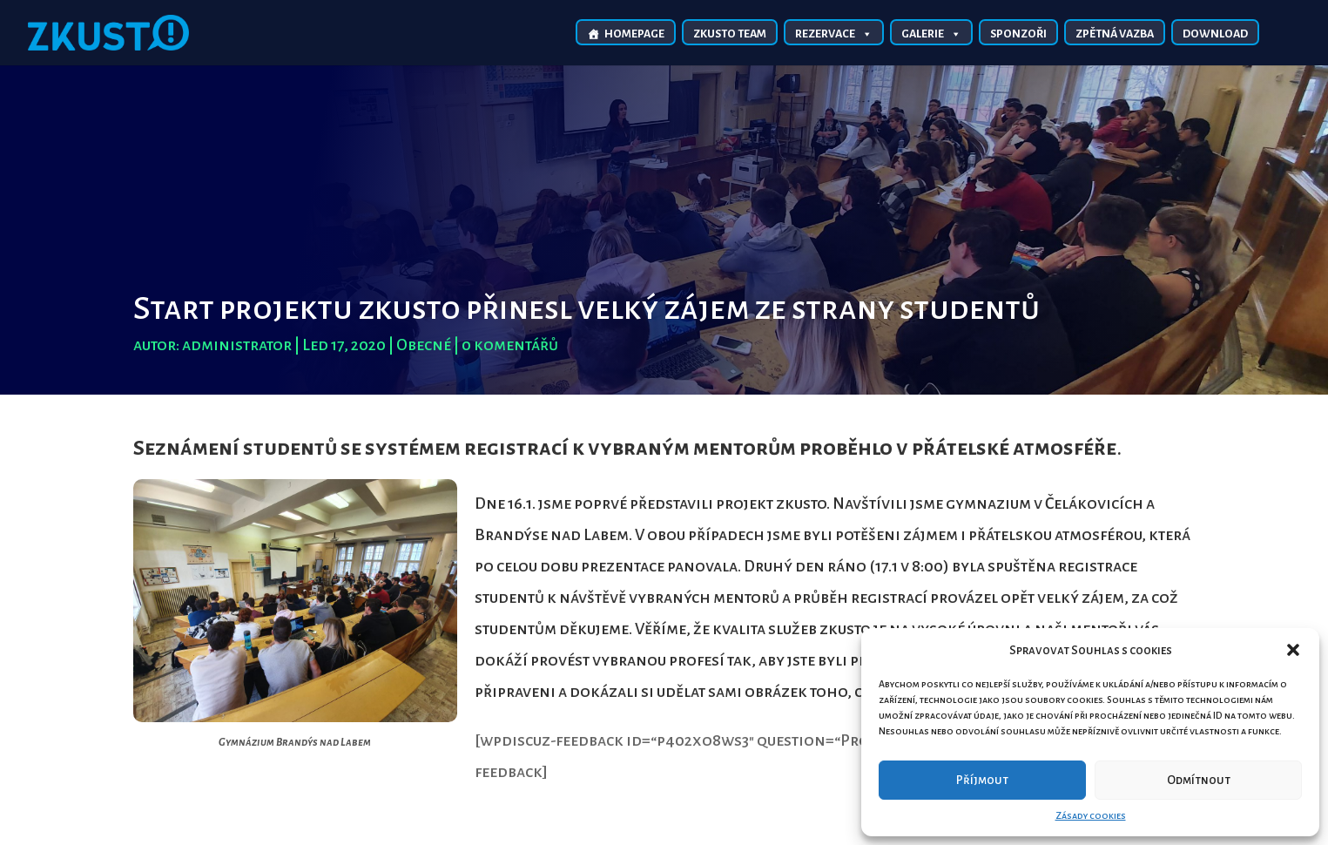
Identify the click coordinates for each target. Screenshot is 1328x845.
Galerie (931, 33)
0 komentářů (510, 345)
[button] (1293, 650)
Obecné (423, 345)
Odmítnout (1198, 780)
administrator (237, 345)
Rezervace (834, 33)
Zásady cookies (1090, 815)
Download (1215, 34)
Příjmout (982, 780)
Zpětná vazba (1114, 34)
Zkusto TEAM (729, 34)
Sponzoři (1018, 34)
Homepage (634, 34)
